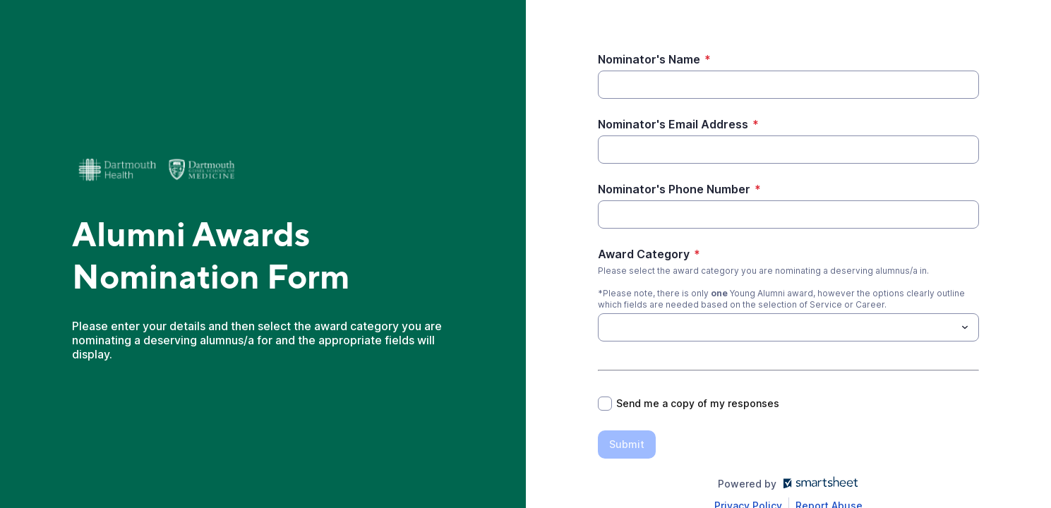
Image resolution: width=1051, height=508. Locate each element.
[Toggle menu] (965, 327)
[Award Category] (777, 327)
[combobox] (788, 327)
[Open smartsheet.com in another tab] (817, 484)
